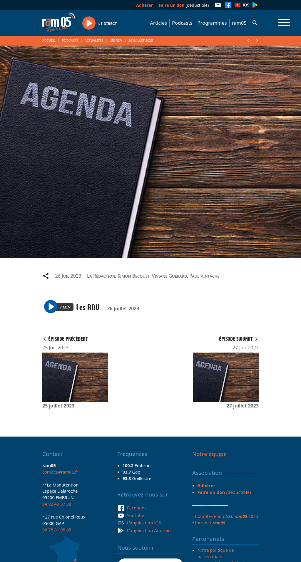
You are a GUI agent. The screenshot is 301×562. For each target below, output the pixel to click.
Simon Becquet (133, 276)
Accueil (49, 40)
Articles (158, 23)
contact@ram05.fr (60, 472)
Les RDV (116, 40)
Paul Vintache (204, 276)
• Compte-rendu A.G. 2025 (225, 516)
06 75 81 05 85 (56, 530)
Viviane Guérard (169, 276)
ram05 (239, 23)
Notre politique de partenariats (216, 553)
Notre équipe (209, 454)
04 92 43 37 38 (56, 504)
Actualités (94, 40)
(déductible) (184, 5)
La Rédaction (101, 276)
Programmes (212, 23)
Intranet (210, 523)
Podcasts (182, 23)
